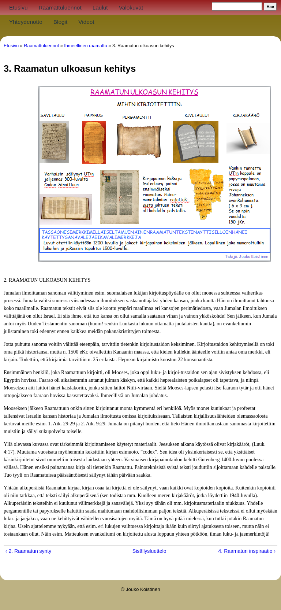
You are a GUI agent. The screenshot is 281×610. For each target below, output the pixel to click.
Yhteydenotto (25, 22)
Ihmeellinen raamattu (85, 45)
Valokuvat (131, 7)
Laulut (100, 7)
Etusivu (18, 7)
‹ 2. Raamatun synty (28, 551)
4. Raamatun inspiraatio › (247, 551)
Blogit (60, 22)
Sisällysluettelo (137, 551)
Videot (86, 22)
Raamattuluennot (59, 7)
